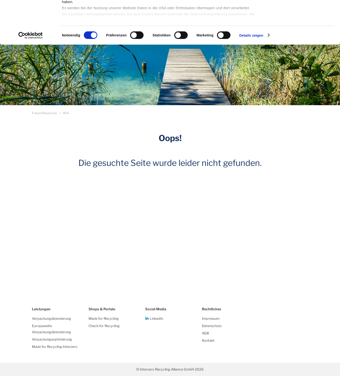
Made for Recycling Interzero (54, 347)
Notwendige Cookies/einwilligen (300, 28)
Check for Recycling (104, 326)
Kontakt (208, 340)
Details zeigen (251, 75)
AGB (205, 333)
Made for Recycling (104, 318)
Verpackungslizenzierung (51, 318)
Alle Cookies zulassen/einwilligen (300, 12)
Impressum (211, 318)
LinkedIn (156, 318)
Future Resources (44, 113)
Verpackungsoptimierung (52, 339)
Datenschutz (212, 326)
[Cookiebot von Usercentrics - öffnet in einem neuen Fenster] (30, 75)
